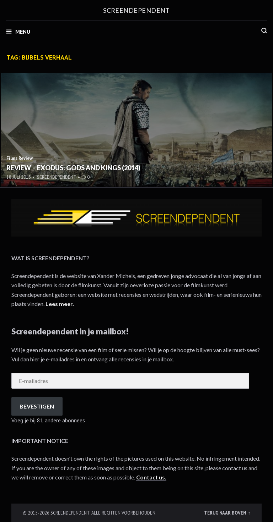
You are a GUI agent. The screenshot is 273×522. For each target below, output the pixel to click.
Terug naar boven (225, 513)
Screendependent (136, 10)
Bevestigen (37, 406)
